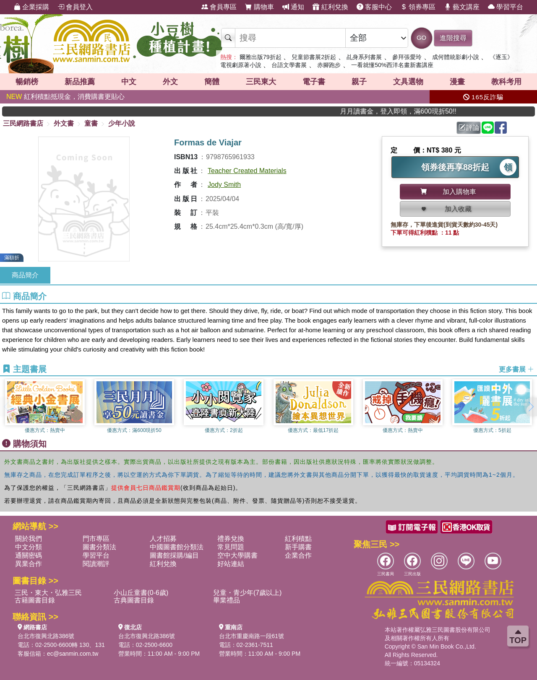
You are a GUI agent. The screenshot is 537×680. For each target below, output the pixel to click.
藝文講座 (462, 6)
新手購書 (298, 547)
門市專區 (96, 538)
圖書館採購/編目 (174, 555)
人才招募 (163, 538)
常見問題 (230, 547)
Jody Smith (224, 184)
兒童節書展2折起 (314, 57)
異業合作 (28, 563)
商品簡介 (25, 275)
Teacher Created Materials (247, 170)
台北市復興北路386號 (46, 636)
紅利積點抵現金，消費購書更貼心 (65, 96)
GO (421, 37)
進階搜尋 (453, 37)
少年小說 (121, 123)
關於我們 (28, 538)
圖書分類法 (99, 547)
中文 (128, 82)
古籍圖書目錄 (35, 600)
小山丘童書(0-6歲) (141, 592)
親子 (359, 82)
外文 (170, 82)
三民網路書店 (23, 123)
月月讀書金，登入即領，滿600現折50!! (409, 111)
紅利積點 (298, 538)
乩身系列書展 (364, 57)
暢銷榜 (27, 82)
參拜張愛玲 (407, 57)
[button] (530, 407)
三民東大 (261, 82)
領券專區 (417, 6)
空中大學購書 (237, 555)
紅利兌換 (330, 6)
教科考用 (506, 82)
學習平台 (505, 6)
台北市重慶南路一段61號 (251, 636)
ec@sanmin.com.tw (72, 653)
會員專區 (219, 6)
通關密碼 (28, 555)
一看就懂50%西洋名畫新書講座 (392, 65)
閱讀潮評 (96, 563)
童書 (91, 123)
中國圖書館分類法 (176, 547)
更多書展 (516, 369)
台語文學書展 (289, 65)
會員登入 (75, 6)
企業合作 (298, 555)
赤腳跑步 (329, 65)
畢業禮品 (226, 600)
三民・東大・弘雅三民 (48, 592)
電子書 (313, 82)
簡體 (211, 82)
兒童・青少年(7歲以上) (247, 592)
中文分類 (28, 547)
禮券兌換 (230, 538)
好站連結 (230, 563)
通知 (293, 6)
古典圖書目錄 (134, 600)
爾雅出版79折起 (261, 57)
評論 (469, 127)
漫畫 (457, 82)
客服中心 (374, 6)
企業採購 (31, 6)
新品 (80, 82)
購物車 (259, 6)
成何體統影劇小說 (455, 57)
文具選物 (408, 82)
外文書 (64, 123)
